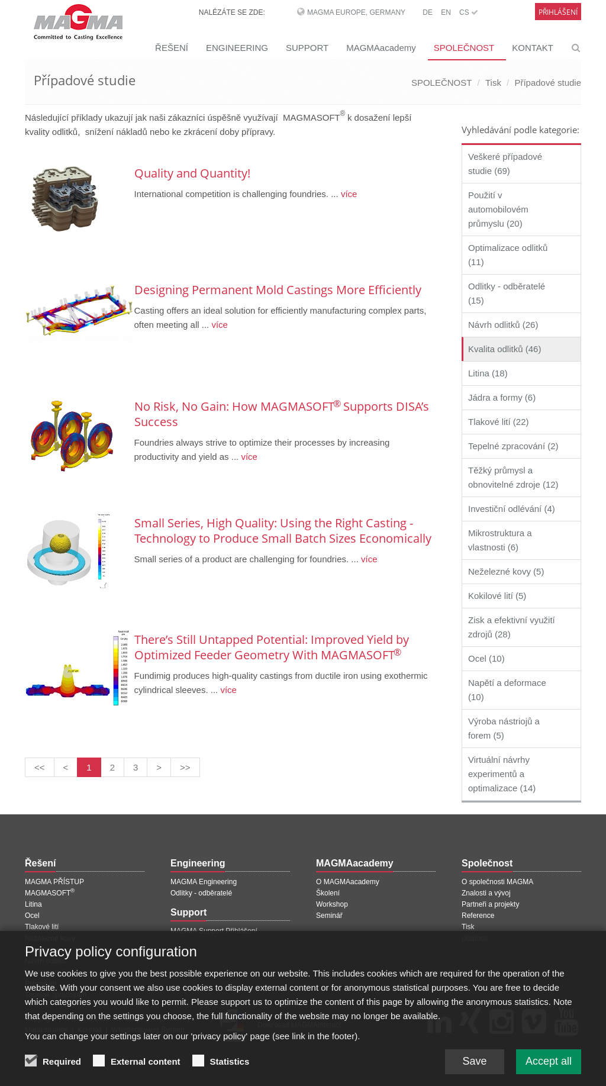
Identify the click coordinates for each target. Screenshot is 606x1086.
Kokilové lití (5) (497, 596)
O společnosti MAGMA (497, 882)
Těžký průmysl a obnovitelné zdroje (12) (513, 477)
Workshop (332, 904)
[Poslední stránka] (185, 767)
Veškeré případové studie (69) (505, 164)
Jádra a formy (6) (502, 397)
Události (474, 938)
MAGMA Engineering (203, 882)
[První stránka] (39, 767)
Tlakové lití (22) (498, 422)
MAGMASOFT (50, 893)
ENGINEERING (237, 48)
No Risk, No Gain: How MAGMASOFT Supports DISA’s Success (281, 414)
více (348, 194)
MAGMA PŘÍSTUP (54, 882)
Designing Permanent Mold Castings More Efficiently (277, 290)
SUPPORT (307, 48)
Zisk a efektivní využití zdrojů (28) (511, 627)
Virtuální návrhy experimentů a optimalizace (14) (502, 774)
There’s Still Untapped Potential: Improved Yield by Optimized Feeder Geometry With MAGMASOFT (271, 647)
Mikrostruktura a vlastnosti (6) (500, 540)
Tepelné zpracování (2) (513, 446)
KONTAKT (532, 48)
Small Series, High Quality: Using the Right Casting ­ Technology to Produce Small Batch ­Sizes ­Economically (282, 530)
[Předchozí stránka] (66, 767)
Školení (328, 893)
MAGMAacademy (381, 48)
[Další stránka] (159, 767)
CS (468, 12)
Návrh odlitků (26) (503, 325)
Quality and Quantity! (192, 173)
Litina (33, 904)
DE (428, 12)
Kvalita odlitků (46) (504, 349)
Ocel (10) (486, 658)
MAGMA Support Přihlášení (213, 931)
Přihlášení (558, 12)
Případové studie (547, 83)
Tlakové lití (42, 927)
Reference (478, 915)
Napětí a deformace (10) (507, 690)
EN (446, 12)
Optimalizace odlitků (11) (507, 255)
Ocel (32, 915)
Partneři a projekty (490, 904)
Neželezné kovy (50, 938)
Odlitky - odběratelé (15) (506, 293)
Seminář (329, 915)
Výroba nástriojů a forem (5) (504, 728)
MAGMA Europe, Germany (356, 12)
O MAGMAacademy (347, 882)
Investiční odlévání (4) (511, 509)
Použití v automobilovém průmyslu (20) (498, 209)
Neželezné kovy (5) (506, 571)
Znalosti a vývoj (486, 893)
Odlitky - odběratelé (201, 893)
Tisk (493, 83)
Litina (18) (488, 373)
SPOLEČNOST (464, 48)
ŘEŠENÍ (171, 48)
